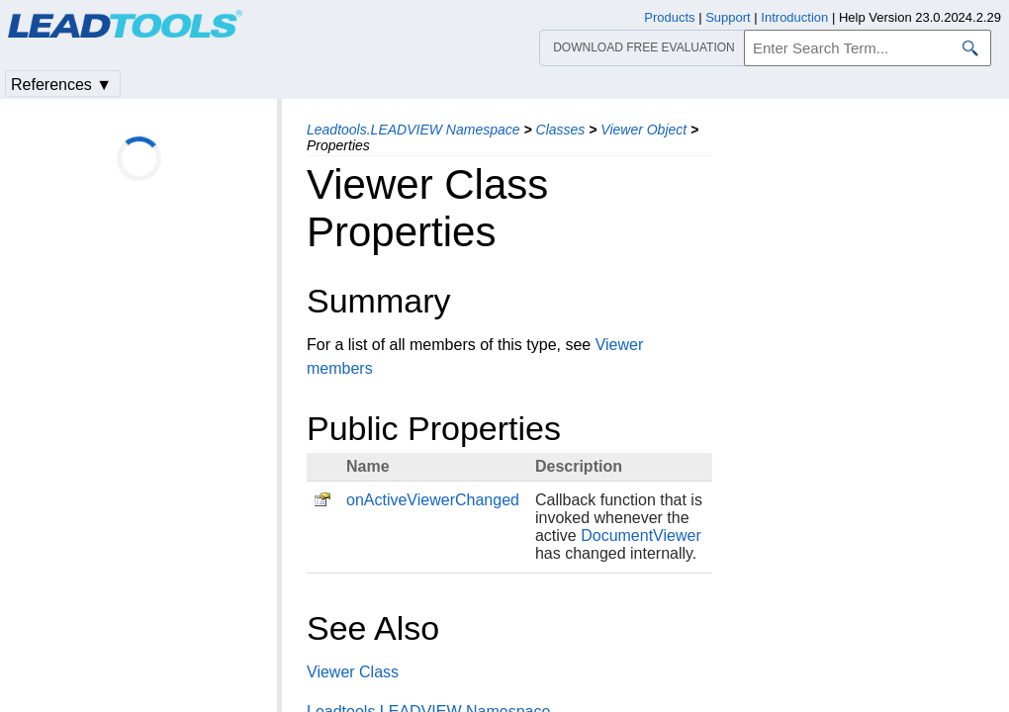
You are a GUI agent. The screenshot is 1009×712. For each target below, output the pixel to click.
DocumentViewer (641, 535)
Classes (561, 129)
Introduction (794, 17)
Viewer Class (353, 672)
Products (669, 17)
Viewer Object (643, 129)
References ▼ (61, 84)
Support (728, 17)
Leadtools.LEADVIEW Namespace (413, 129)
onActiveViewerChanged (432, 499)
